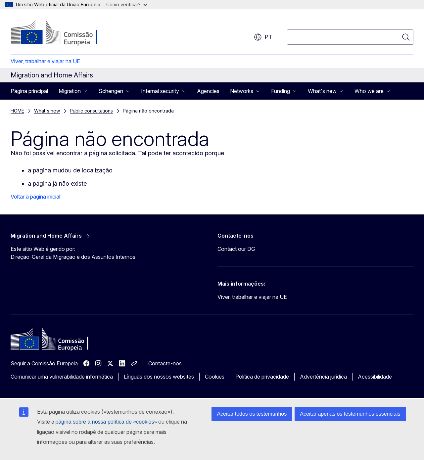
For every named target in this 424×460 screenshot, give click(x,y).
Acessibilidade (375, 376)
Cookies (214, 376)
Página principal (29, 91)
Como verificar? (126, 4)
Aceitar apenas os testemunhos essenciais (350, 414)
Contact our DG (236, 249)
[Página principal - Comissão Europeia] (64, 33)
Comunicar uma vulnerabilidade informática (62, 376)
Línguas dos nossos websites (159, 376)
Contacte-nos (165, 363)
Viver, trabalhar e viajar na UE (45, 61)
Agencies (208, 91)
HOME (17, 111)
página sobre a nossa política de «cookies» (106, 422)
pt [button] (263, 37)
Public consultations (91, 111)
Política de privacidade (262, 376)
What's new (47, 111)
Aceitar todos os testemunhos (252, 414)
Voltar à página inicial (35, 196)
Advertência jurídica (323, 376)
